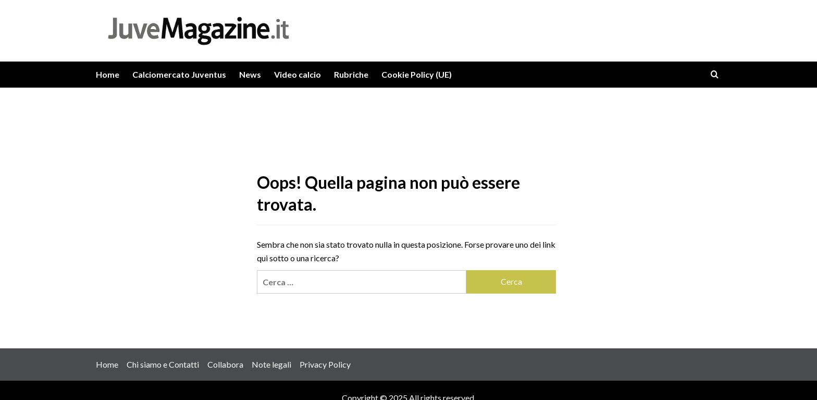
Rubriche (351, 74)
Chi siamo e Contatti (163, 364)
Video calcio (297, 74)
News (250, 74)
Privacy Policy (325, 364)
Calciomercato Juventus (179, 74)
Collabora (225, 364)
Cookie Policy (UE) (416, 74)
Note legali (271, 364)
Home (107, 74)
